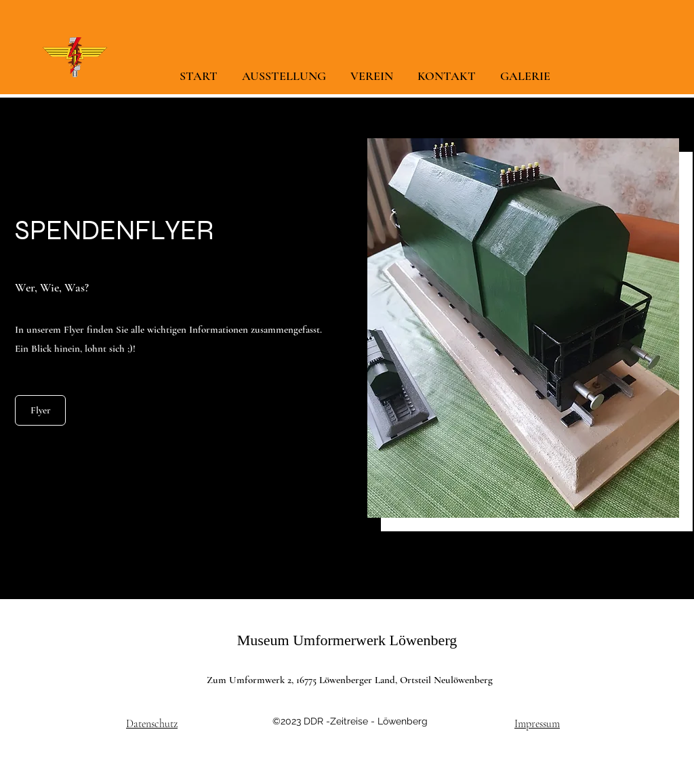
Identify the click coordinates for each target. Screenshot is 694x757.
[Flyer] (40, 410)
